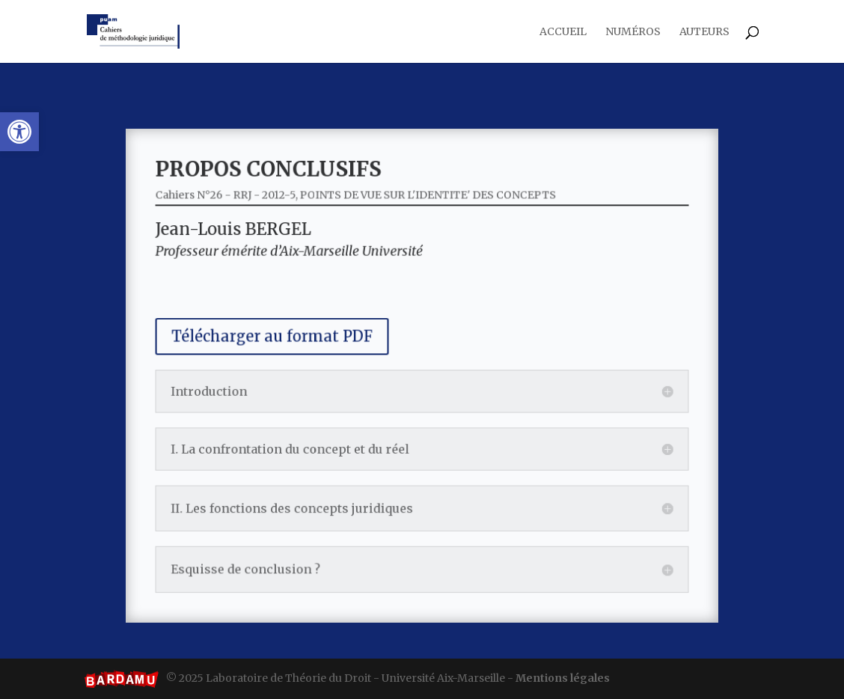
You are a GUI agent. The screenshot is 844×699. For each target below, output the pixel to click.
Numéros (633, 32)
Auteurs (704, 32)
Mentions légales (563, 678)
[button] (19, 131)
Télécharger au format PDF (288, 340)
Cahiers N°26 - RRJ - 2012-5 (246, 214)
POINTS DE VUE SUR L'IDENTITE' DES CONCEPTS (427, 214)
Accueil (563, 32)
